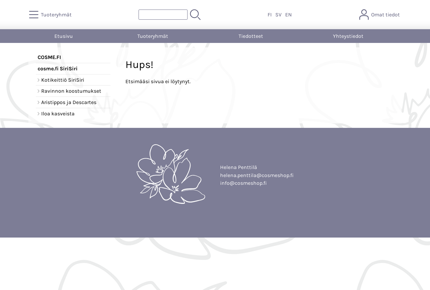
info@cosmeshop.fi (243, 183)
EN (288, 15)
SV (278, 15)
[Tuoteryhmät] (50, 14)
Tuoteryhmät (152, 36)
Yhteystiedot (348, 36)
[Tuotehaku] (163, 15)
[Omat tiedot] (380, 14)
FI (270, 15)
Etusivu (63, 36)
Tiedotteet (251, 36)
